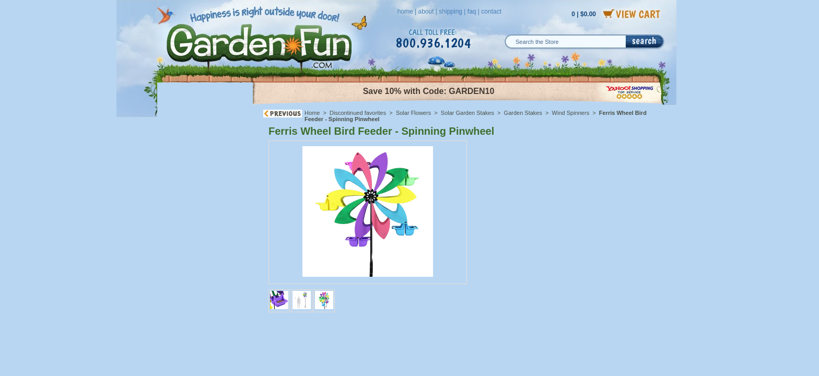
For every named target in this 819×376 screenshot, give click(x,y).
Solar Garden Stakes (467, 113)
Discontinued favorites (358, 113)
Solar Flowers (413, 113)
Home (312, 113)
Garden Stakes (523, 113)
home (405, 11)
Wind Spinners (571, 113)
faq (471, 11)
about (426, 11)
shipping (450, 11)
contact (491, 11)
